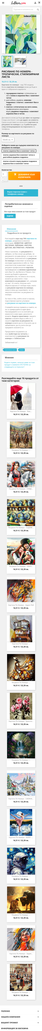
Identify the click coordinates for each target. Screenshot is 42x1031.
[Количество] (4, 174)
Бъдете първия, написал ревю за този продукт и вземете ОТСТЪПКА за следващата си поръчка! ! (19, 364)
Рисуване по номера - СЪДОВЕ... (21, 527)
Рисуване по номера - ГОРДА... (21, 489)
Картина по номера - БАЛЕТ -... (21, 837)
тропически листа (10, 350)
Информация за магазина (14, 1028)
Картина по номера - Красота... (21, 721)
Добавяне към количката (24, 176)
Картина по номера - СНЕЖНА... (21, 799)
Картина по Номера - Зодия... (21, 954)
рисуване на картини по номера (21, 303)
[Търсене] (26, 9)
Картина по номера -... (21, 644)
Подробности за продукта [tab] (19, 233)
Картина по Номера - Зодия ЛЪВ (21, 605)
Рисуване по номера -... (21, 450)
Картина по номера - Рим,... (21, 411)
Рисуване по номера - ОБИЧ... (21, 566)
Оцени (10, 216)
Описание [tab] (11, 229)
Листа (22, 350)
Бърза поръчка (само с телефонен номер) (17, 193)
